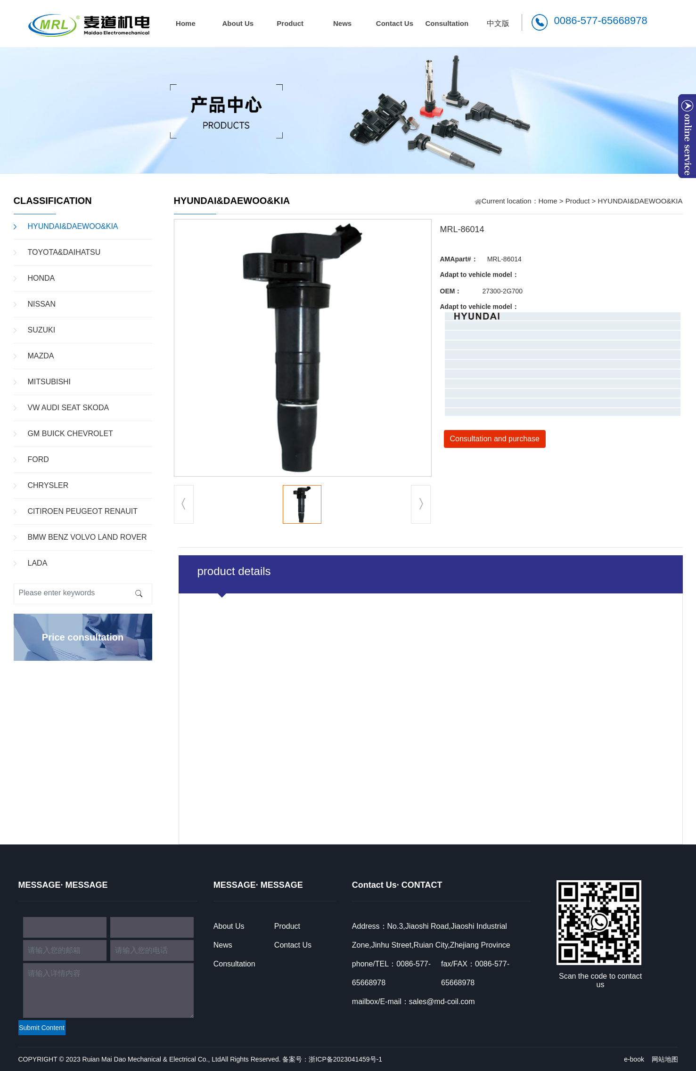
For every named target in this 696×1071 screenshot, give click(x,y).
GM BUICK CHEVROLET (70, 434)
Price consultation (82, 637)
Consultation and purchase (495, 439)
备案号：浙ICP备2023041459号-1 (332, 1059)
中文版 (498, 23)
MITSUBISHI (49, 382)
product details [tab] (234, 571)
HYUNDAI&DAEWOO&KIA (73, 226)
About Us (238, 23)
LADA (38, 563)
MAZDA (41, 356)
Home (186, 23)
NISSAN (42, 304)
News (342, 23)
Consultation (446, 23)
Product (290, 23)
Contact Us (394, 23)
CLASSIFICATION (53, 200)
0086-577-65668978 (600, 20)
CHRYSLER (48, 485)
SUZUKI (42, 330)
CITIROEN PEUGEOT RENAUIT (83, 511)
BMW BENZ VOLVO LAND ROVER (87, 537)
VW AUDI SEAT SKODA (68, 408)
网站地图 (665, 1059)
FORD (38, 459)
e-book (634, 1059)
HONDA (41, 278)
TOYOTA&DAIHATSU (64, 252)
